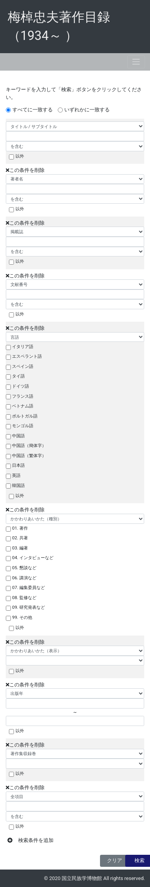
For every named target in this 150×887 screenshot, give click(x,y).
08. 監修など (24, 597)
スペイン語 (22, 366)
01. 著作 (20, 528)
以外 (20, 156)
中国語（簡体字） (29, 445)
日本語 (18, 465)
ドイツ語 (20, 386)
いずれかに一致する (87, 110)
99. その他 (22, 617)
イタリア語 (22, 346)
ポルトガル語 (25, 416)
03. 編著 (20, 548)
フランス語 (22, 396)
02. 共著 (20, 538)
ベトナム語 (22, 406)
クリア (114, 860)
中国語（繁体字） (29, 455)
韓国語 (18, 485)
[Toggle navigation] (136, 61)
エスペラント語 (27, 356)
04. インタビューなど (32, 557)
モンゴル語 (22, 425)
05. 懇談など (24, 567)
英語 (16, 475)
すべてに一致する (32, 110)
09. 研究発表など (28, 607)
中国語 (18, 435)
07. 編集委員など (28, 587)
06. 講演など (24, 577)
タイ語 (18, 376)
